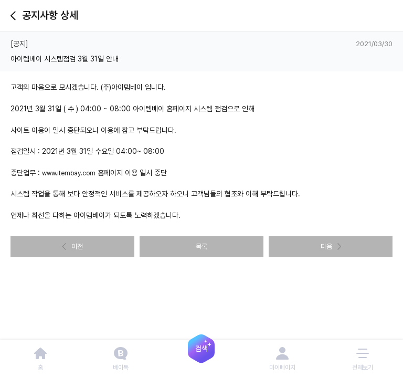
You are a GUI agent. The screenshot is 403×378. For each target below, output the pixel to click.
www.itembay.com (69, 173)
